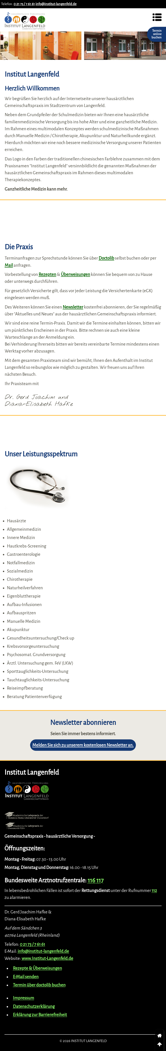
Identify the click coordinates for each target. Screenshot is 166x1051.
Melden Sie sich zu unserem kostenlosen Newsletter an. (83, 745)
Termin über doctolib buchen (39, 985)
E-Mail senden (26, 976)
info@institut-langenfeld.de (56, 4)
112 (154, 890)
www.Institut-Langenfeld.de (47, 958)
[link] (159, 1036)
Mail (9, 265)
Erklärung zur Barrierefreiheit (40, 1014)
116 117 (96, 880)
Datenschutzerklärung (34, 1006)
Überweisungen (75, 274)
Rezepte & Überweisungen (37, 968)
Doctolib (106, 258)
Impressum (23, 998)
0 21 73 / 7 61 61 (24, 4)
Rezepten (47, 274)
